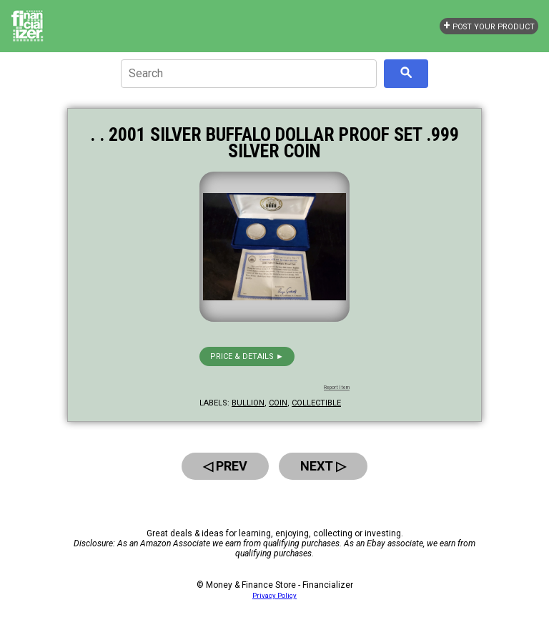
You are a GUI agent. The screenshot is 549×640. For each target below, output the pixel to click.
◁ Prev (225, 465)
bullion (248, 403)
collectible (316, 403)
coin (278, 403)
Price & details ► (247, 356)
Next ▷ (323, 465)
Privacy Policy (274, 595)
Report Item (337, 387)
